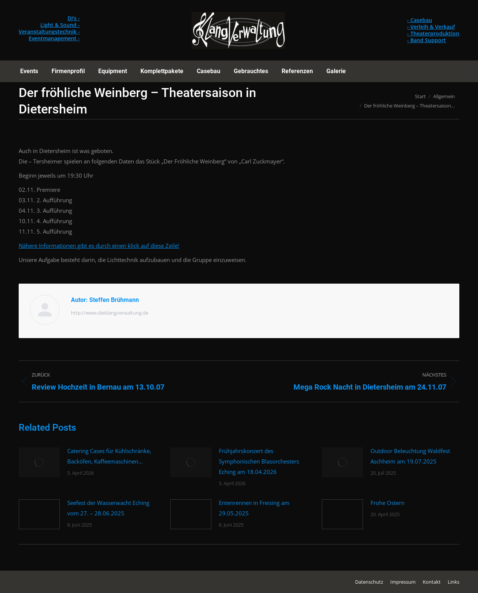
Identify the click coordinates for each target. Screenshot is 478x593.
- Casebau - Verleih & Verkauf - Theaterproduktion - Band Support (433, 30)
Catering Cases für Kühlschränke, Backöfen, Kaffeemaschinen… (109, 456)
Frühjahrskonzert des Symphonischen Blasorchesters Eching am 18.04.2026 (259, 461)
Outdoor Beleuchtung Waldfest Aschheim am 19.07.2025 (410, 456)
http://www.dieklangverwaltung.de (109, 312)
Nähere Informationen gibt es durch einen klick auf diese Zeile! (99, 245)
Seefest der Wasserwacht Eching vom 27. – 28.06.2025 (108, 508)
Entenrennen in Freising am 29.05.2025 (254, 508)
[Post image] (39, 462)
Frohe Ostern (387, 502)
